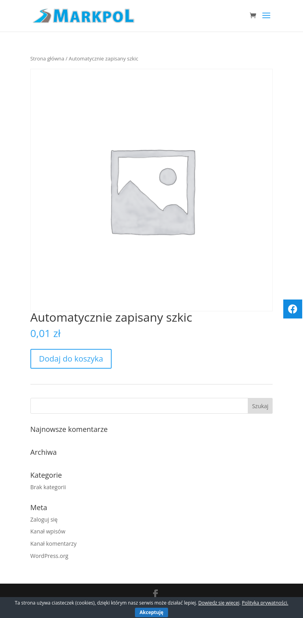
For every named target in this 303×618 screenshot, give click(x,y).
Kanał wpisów (47, 531)
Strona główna (47, 58)
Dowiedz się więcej (218, 602)
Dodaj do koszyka (71, 358)
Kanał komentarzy (53, 543)
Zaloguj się (44, 519)
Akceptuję (151, 612)
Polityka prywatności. (265, 602)
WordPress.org (49, 556)
